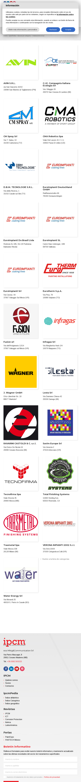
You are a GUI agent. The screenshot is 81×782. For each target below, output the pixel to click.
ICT (6, 716)
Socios (8, 683)
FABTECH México (12, 740)
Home (5, 36)
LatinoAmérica (11, 725)
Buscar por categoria (24, 36)
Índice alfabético (12, 698)
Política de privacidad (52, 777)
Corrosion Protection (13, 719)
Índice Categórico (12, 701)
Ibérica (8, 722)
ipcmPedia (12, 36)
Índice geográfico (12, 704)
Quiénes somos (11, 680)
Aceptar (68, 30)
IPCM (7, 714)
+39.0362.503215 (14, 661)
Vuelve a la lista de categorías (55, 559)
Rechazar (53, 30)
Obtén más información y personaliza (22, 30)
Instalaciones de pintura (39, 36)
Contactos (9, 686)
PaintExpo (9, 737)
